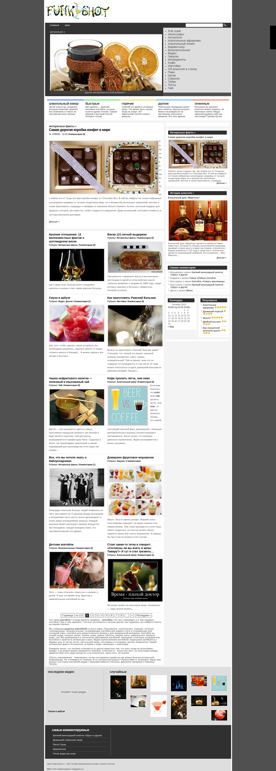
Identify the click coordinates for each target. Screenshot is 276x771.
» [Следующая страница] (132, 615)
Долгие (163, 103)
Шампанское (59, 749)
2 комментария (133, 461)
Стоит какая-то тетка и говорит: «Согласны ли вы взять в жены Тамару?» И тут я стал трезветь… (130, 548)
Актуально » (57, 31)
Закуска (173, 56)
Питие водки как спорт (64, 753)
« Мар (171, 326)
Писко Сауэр (59, 744)
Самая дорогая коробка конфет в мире (79, 130)
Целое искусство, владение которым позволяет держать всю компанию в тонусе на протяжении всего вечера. (63, 110)
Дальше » (54, 221)
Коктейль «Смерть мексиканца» (208, 281)
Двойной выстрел (212, 322)
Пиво (171, 72)
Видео (172, 53)
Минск (189, 290)
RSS (49, 769)
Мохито (207, 318)
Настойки (174, 65)
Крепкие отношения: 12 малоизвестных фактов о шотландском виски (66, 238)
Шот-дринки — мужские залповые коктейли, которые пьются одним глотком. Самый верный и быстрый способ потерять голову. (101, 112)
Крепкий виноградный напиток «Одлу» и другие (77, 735)
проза (172, 75)
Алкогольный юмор (64, 103)
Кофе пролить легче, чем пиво (128, 378)
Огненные (202, 103)
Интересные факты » (183, 132)
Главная (54, 25)
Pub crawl (174, 31)
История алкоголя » (182, 193)
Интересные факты (61, 126)
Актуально (175, 37)
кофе (157, 392)
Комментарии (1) (82, 301)
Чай (170, 88)
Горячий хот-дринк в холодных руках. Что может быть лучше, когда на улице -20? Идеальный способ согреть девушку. (137, 112)
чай (157, 396)
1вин (67, 25)
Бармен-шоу (176, 46)
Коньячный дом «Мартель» (184, 197)
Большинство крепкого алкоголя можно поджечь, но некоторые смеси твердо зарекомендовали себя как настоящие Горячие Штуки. (209, 112)
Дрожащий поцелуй (213, 311)
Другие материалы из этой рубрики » (105, 92)
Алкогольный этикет (181, 43)
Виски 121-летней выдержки (127, 234)
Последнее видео (61, 672)
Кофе (171, 62)
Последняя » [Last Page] (143, 615)
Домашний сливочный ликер (67, 740)
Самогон (174, 78)
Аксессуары (176, 34)
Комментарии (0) (77, 134)
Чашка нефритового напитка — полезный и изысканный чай (70, 380)
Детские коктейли (61, 544)
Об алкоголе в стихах (182, 69)
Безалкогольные (179, 50)
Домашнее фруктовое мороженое (130, 457)
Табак (172, 81)
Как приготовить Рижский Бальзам (131, 297)
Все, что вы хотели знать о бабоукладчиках (67, 459)
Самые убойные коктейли (202, 278)
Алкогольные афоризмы (184, 40)
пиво (152, 406)
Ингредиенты (177, 59)
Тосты (172, 84)
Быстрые (92, 103)
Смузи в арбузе (59, 297)
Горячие (128, 103)
